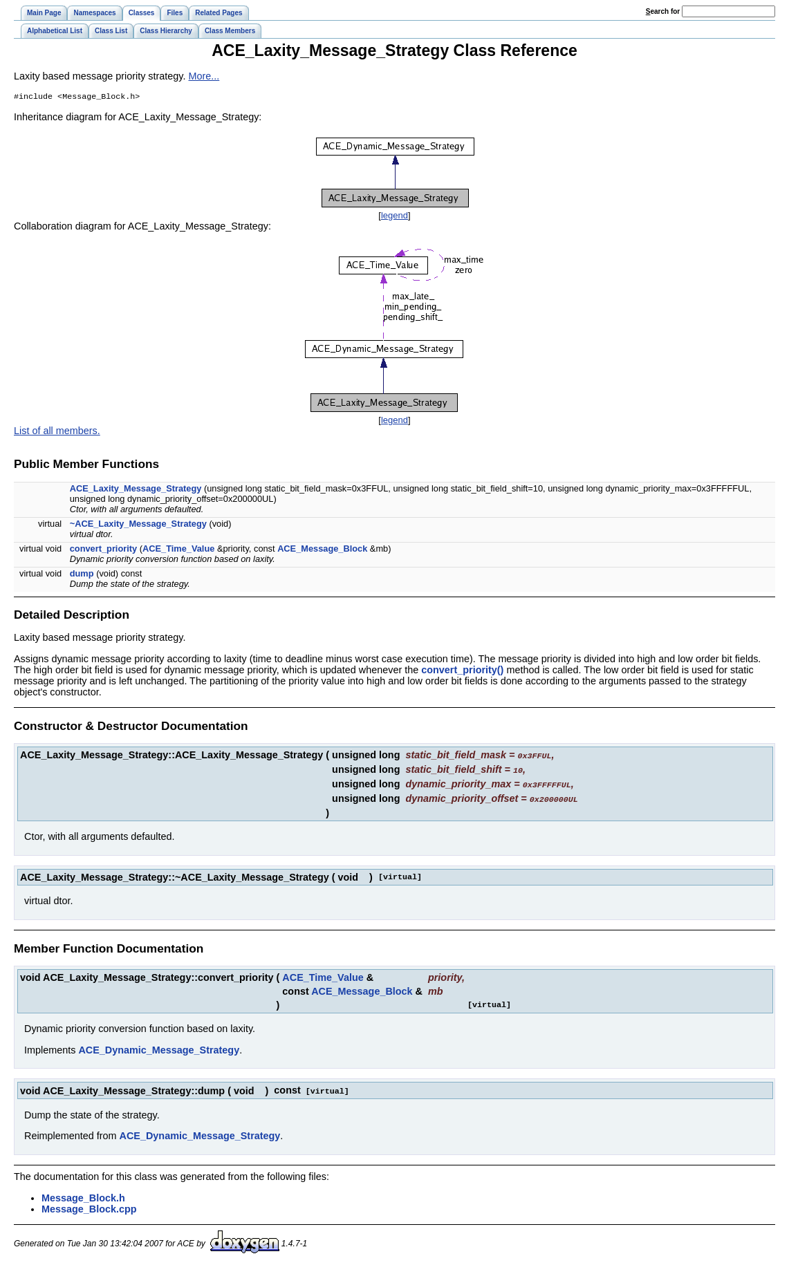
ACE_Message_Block (322, 550)
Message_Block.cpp (89, 1206)
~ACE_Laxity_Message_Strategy (138, 525)
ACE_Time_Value (178, 550)
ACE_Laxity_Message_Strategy (136, 490)
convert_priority (103, 550)
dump (82, 575)
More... (203, 76)
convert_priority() (462, 671)
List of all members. (57, 432)
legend (394, 217)
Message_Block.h (83, 1195)
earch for (663, 11)
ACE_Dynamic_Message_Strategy (158, 1048)
